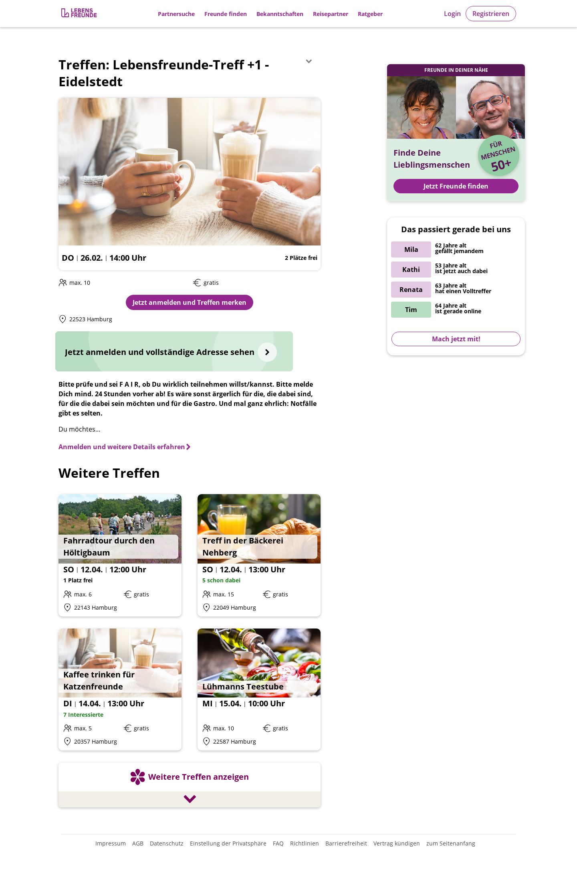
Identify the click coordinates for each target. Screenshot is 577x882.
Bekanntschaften (279, 14)
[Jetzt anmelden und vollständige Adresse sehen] (174, 351)
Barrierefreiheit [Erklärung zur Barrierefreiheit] (346, 843)
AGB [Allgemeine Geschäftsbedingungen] (137, 843)
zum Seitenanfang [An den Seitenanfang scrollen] (450, 843)
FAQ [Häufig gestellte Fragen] (278, 843)
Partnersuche (176, 14)
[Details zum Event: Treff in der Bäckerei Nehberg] (259, 555)
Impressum (110, 843)
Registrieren (490, 13)
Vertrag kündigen (396, 843)
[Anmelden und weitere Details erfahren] (125, 446)
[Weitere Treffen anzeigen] (190, 786)
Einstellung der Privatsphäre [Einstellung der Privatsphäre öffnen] (228, 843)
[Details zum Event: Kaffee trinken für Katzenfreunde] (120, 690)
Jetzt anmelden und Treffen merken (189, 302)
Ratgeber (370, 14)
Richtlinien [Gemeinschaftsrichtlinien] (304, 843)
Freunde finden (225, 14)
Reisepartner (330, 14)
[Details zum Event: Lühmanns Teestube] (259, 690)
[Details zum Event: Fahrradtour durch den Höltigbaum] (120, 555)
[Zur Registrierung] (80, 14)
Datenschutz (167, 843)
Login (452, 13)
